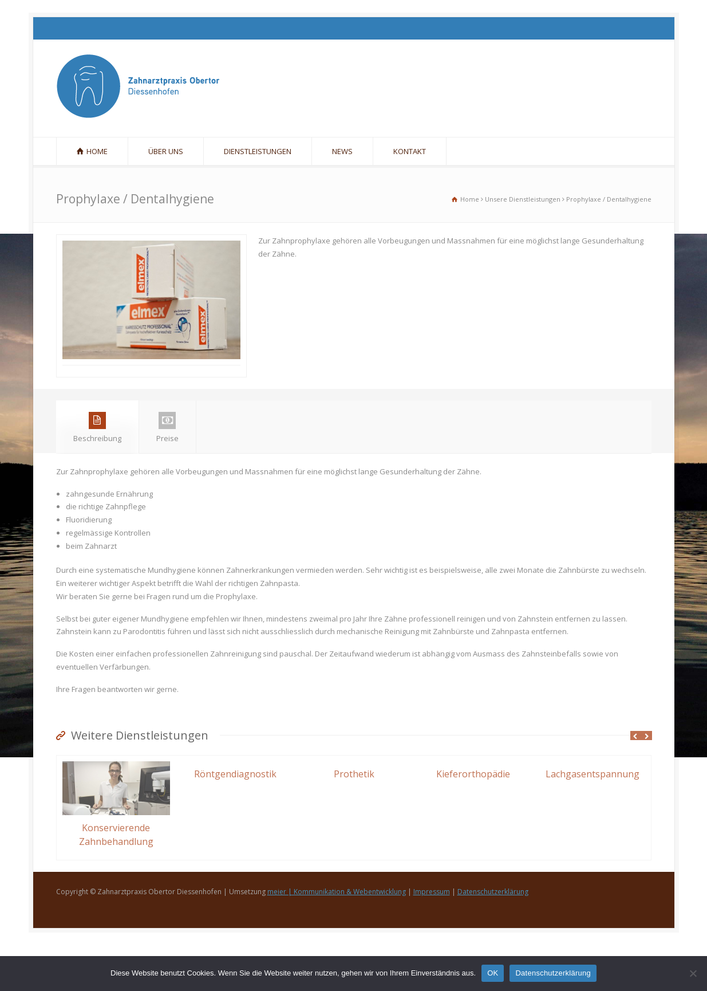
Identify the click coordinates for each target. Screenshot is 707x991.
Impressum (431, 937)
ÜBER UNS (165, 151)
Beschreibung (97, 473)
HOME (97, 151)
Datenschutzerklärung (492, 937)
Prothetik (354, 819)
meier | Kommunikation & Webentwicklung (336, 937)
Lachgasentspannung (592, 819)
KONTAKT (409, 151)
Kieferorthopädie (473, 819)
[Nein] (692, 973)
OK (492, 973)
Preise (167, 473)
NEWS (342, 151)
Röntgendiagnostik (235, 819)
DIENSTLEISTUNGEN (257, 151)
